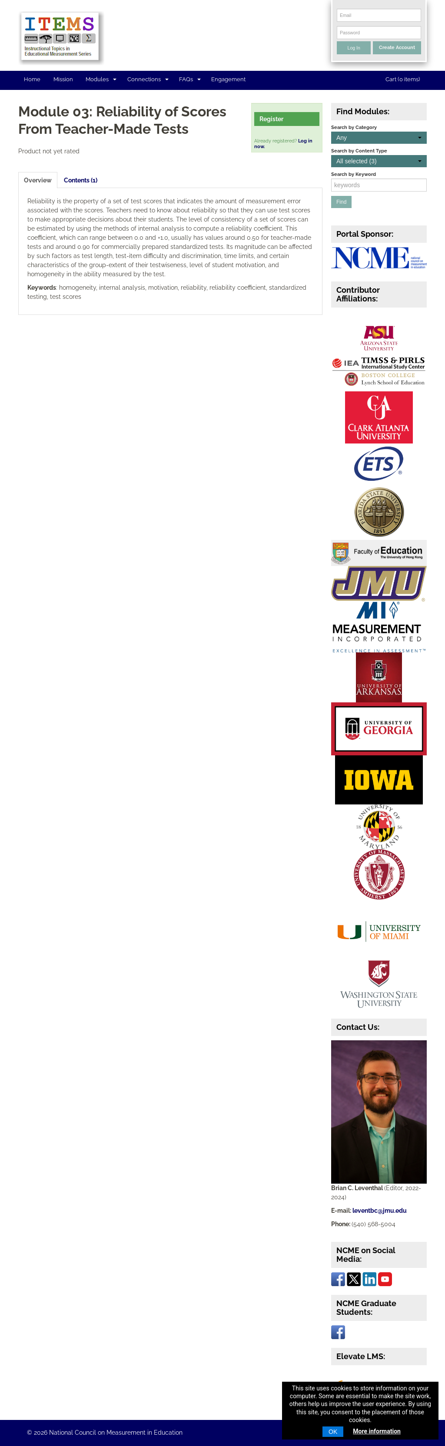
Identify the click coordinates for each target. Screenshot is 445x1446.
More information (377, 1431)
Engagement (228, 79)
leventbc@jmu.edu (379, 1210)
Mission (63, 79)
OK (333, 1431)
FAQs (190, 79)
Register (271, 119)
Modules (101, 79)
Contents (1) (80, 180)
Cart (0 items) (402, 79)
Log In (354, 47)
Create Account (397, 47)
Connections (148, 79)
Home (32, 79)
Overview (38, 180)
